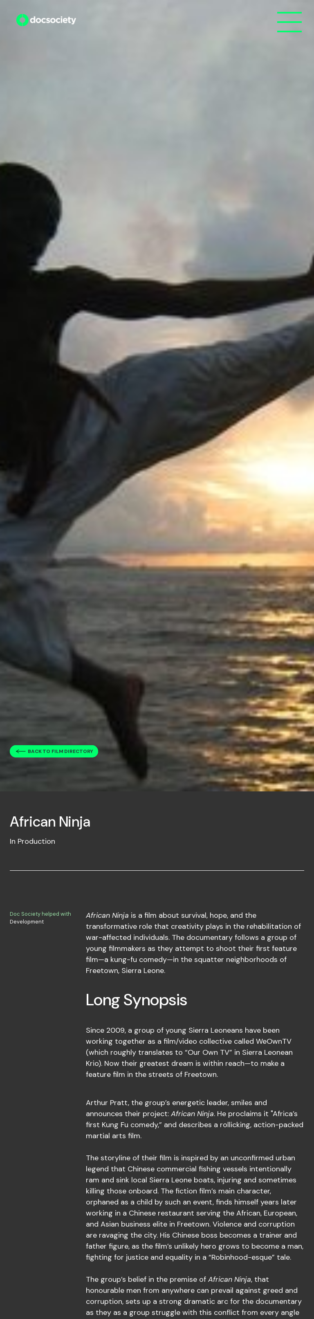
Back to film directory (60, 751)
